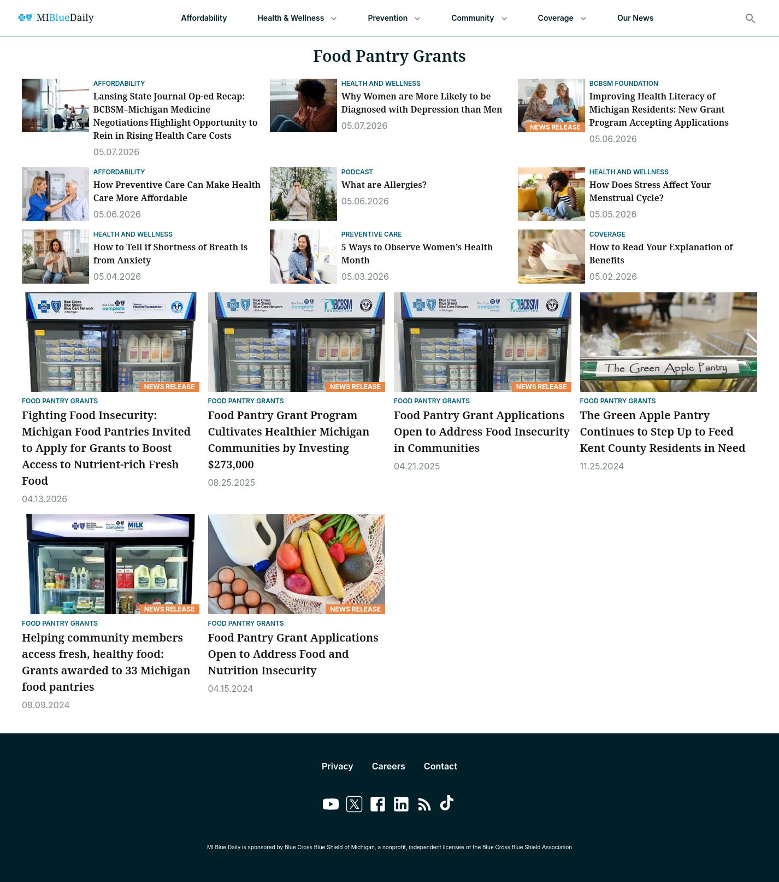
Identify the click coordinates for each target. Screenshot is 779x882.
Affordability (204, 18)
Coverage (562, 18)
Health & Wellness (297, 18)
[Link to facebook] (377, 806)
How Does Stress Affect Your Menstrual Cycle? (650, 191)
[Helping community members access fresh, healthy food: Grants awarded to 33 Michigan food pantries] (110, 564)
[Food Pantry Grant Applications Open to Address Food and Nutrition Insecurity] (297, 564)
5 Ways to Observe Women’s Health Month (417, 253)
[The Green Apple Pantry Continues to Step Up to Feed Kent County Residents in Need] (669, 342)
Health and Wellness (381, 83)
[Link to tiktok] (448, 806)
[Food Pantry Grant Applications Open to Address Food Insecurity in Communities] (482, 342)
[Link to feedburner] (424, 806)
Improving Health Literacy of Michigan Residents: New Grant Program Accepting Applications (659, 109)
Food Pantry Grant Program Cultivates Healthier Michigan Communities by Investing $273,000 (289, 440)
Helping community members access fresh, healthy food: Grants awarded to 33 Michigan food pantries (106, 662)
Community (479, 18)
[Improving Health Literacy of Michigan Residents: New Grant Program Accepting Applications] (551, 105)
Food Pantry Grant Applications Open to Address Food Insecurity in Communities (482, 431)
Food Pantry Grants (60, 401)
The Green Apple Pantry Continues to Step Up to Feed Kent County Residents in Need (664, 431)
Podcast (357, 172)
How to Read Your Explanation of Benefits (661, 253)
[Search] (751, 19)
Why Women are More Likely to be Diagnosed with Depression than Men (422, 102)
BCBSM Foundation (623, 83)
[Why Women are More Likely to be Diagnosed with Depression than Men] (303, 105)
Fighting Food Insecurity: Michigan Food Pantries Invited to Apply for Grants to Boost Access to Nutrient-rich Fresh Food (106, 448)
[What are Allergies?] (303, 194)
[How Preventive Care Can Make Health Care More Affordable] (55, 194)
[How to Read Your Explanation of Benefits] (551, 256)
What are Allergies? (384, 185)
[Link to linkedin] (401, 806)
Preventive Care (371, 234)
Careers (388, 766)
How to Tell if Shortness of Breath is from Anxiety (170, 253)
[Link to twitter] (354, 806)
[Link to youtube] (330, 806)
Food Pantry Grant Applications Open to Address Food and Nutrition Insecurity (293, 654)
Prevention (394, 18)
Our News (635, 18)
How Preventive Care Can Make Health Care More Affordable (177, 191)
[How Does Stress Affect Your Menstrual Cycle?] (551, 194)
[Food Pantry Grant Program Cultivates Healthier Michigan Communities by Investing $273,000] (297, 342)
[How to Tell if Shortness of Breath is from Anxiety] (55, 256)
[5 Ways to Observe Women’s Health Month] (303, 256)
